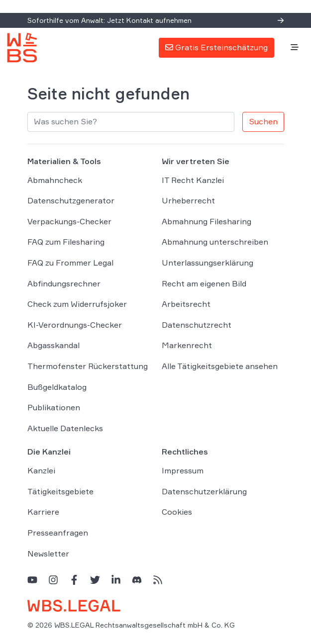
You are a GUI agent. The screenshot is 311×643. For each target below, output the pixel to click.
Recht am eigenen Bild (204, 283)
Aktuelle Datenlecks (65, 428)
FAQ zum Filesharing (65, 242)
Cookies (177, 512)
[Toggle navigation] (294, 48)
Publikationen (53, 407)
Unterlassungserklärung (207, 263)
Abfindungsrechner (64, 283)
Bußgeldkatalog (57, 387)
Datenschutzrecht (196, 325)
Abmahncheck (54, 180)
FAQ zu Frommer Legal (70, 263)
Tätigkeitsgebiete (60, 491)
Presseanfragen (57, 533)
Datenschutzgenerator (70, 200)
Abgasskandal (53, 345)
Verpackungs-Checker (69, 221)
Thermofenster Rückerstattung (87, 366)
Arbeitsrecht (186, 304)
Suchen (263, 121)
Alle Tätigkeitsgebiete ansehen (220, 366)
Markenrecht (187, 345)
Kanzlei (41, 470)
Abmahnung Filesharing (206, 221)
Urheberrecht (188, 200)
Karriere (43, 512)
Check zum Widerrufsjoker (77, 304)
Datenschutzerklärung (204, 491)
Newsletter (48, 553)
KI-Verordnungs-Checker (74, 325)
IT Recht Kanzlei (193, 180)
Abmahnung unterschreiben (215, 242)
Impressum (183, 470)
